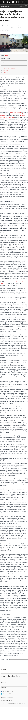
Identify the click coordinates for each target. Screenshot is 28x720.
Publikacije (3, 687)
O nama (3, 680)
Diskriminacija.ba (5, 6)
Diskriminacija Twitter (7, 694)
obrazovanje (5, 70)
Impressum (3, 682)
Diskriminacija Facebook (8, 691)
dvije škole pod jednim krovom (9, 68)
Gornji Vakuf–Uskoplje (15, 112)
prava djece (5, 72)
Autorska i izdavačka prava (7, 697)
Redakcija (6, 55)
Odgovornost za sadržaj (6, 700)
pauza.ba (14, 705)
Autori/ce (3, 685)
